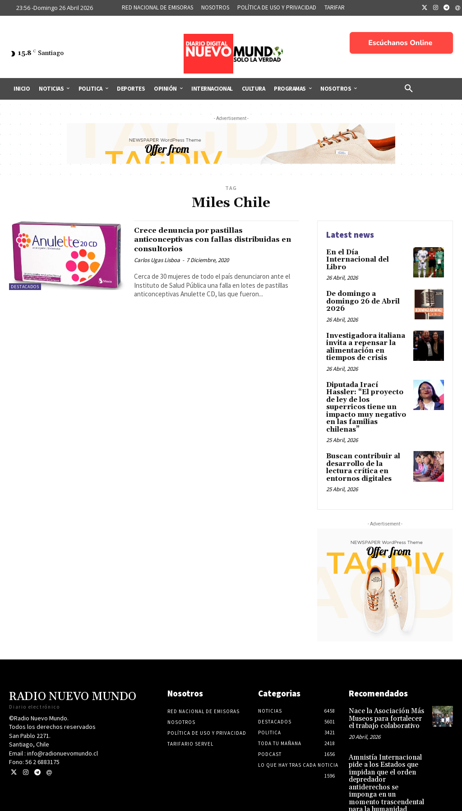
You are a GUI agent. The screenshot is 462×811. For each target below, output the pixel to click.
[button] (409, 89)
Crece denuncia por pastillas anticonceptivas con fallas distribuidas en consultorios (199, 239)
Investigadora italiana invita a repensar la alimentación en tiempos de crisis (363, 341)
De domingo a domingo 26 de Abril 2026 (366, 294)
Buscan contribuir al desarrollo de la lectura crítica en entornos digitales (366, 443)
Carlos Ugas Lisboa (157, 260)
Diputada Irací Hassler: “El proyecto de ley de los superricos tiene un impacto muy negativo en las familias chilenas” (367, 392)
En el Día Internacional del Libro (365, 255)
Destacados (25, 287)
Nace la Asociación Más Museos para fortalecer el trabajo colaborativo (387, 692)
